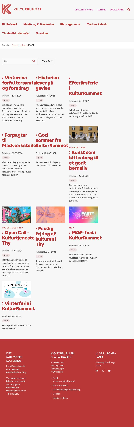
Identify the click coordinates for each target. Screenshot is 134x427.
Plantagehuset (70, 24)
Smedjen (42, 33)
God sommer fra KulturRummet (50, 167)
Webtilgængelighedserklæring (64, 403)
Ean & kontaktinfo (60, 398)
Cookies (56, 407)
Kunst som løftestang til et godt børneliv (83, 173)
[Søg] (19, 61)
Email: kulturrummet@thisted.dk (64, 393)
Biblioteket (9, 24)
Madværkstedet (98, 24)
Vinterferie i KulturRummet (16, 319)
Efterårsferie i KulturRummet (83, 101)
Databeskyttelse (60, 411)
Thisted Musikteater (16, 33)
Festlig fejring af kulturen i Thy (46, 249)
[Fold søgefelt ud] (129, 10)
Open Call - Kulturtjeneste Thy (16, 251)
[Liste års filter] (46, 61)
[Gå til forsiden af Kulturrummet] (20, 9)
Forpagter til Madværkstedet (16, 167)
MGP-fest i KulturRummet (83, 249)
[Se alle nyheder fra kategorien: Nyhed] (6, 113)
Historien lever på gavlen (47, 96)
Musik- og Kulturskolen (38, 24)
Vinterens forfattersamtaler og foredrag (16, 96)
